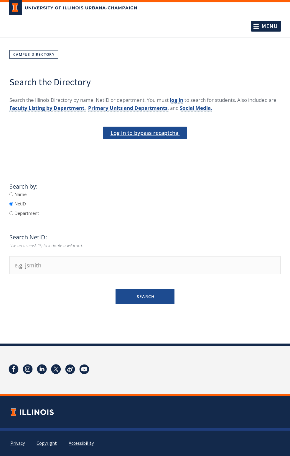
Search (145, 296)
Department (26, 213)
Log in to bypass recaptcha (145, 132)
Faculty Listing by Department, (47, 107)
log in (176, 100)
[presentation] (145, 148)
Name (20, 194)
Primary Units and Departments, (128, 107)
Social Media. (196, 107)
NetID (19, 204)
